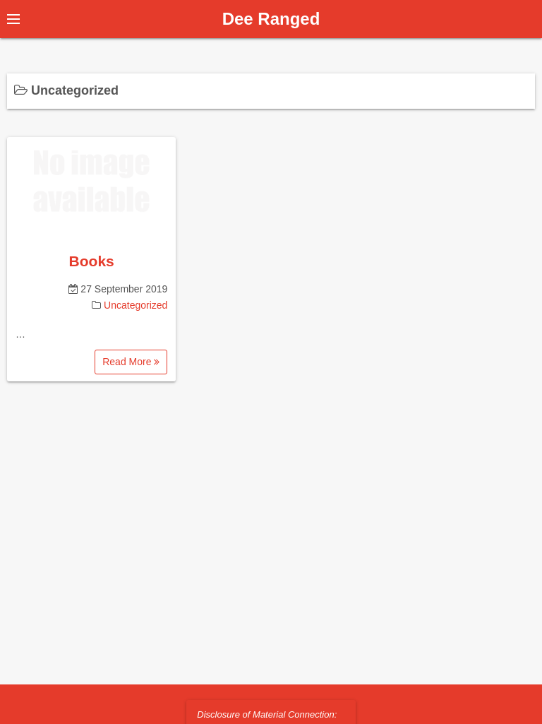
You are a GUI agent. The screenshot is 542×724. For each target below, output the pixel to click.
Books (91, 261)
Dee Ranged (271, 18)
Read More (130, 361)
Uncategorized (135, 305)
